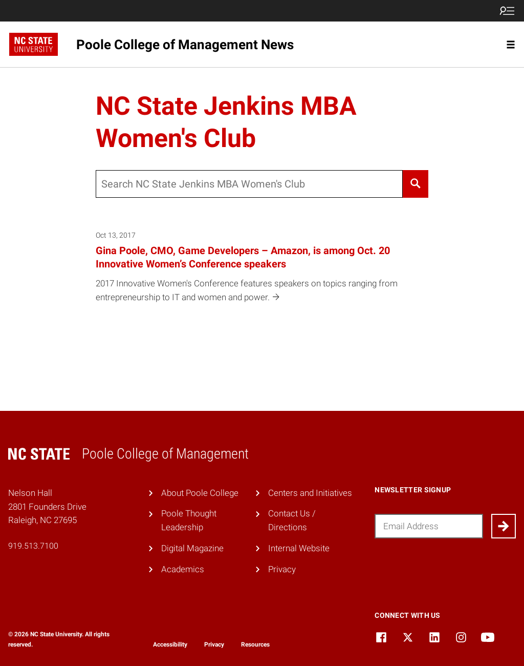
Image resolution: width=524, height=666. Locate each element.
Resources (255, 644)
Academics (182, 569)
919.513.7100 (33, 546)
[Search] (416, 184)
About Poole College (199, 493)
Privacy (282, 569)
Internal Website (299, 548)
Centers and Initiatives (310, 493)
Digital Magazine (192, 548)
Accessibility (170, 644)
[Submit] (503, 526)
